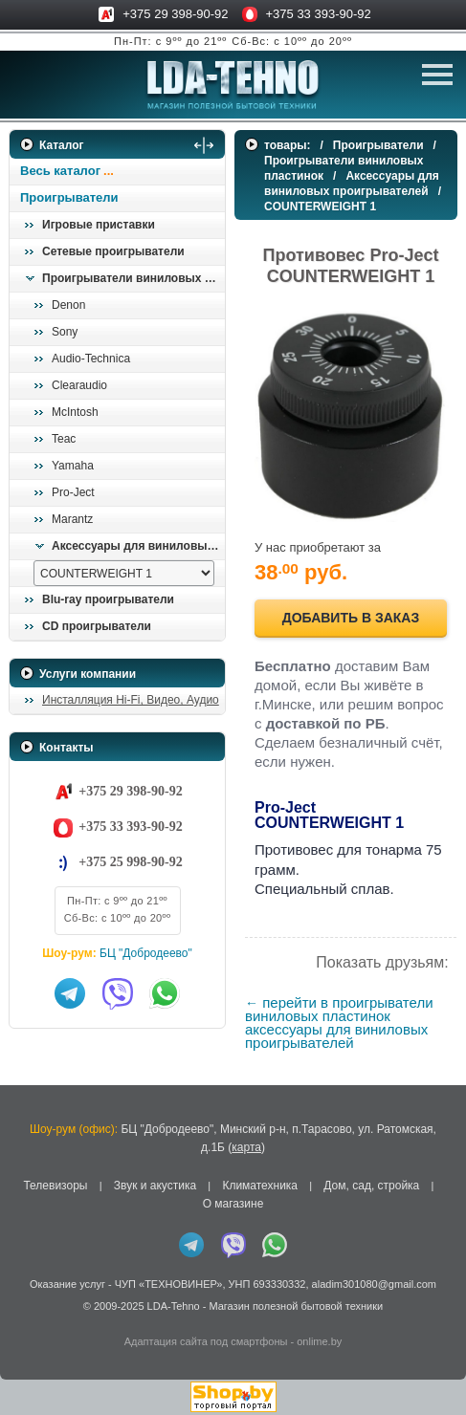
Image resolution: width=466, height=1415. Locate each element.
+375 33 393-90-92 (318, 14)
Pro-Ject (73, 492)
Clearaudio (79, 385)
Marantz (72, 519)
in (26, 1319)
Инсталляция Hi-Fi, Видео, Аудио (130, 700)
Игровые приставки (98, 224)
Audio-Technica (91, 358)
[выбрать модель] (123, 573)
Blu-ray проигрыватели (108, 599)
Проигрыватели (69, 197)
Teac (64, 439)
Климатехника (260, 1185)
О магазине (233, 1203)
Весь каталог (60, 170)
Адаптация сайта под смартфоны (206, 1341)
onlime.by (319, 1341)
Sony (65, 331)
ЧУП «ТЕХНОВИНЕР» (169, 1284)
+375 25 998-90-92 (130, 862)
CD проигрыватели (96, 626)
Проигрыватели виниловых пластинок (133, 278)
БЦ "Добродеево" (146, 953)
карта (246, 1147)
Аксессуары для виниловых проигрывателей (138, 546)
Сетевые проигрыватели (113, 251)
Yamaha (73, 465)
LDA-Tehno (173, 1306)
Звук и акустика (155, 1185)
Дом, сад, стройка (371, 1185)
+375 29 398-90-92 (175, 14)
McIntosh (75, 412)
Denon (68, 305)
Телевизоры (55, 1185)
